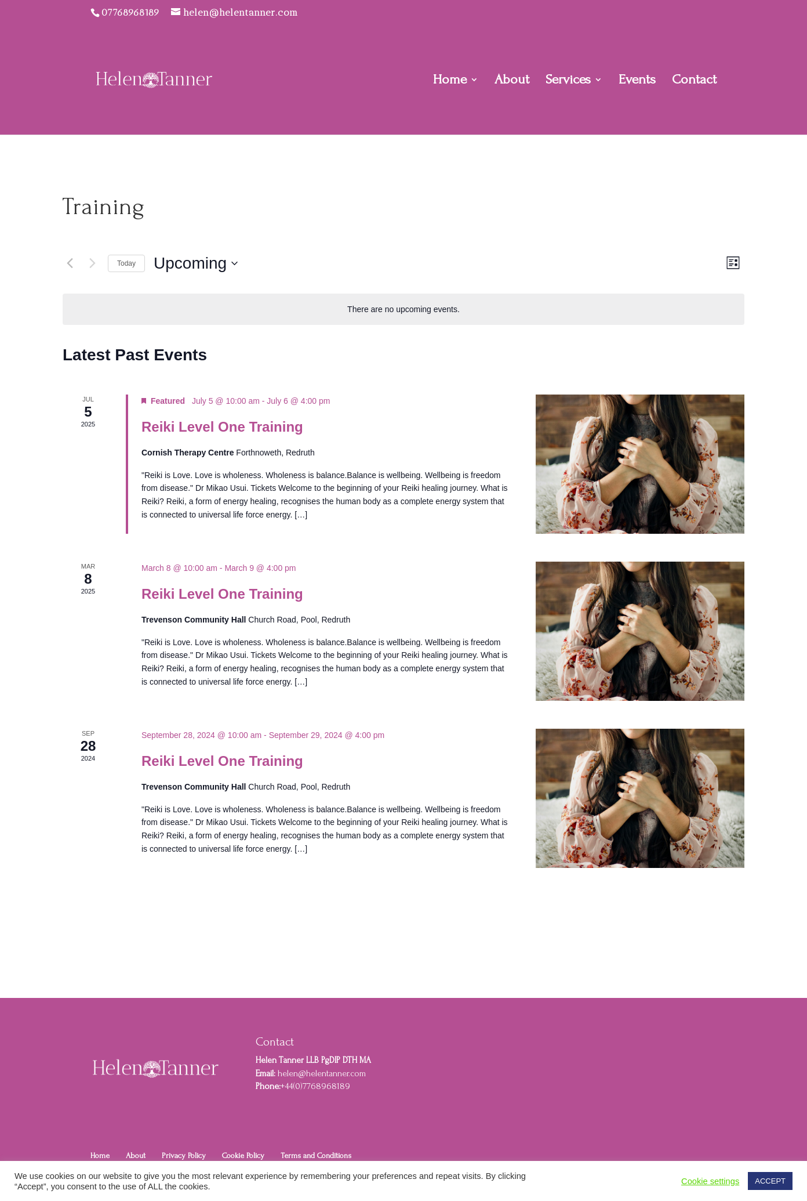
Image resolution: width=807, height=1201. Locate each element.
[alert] (403, 309)
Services (568, 81)
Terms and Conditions (316, 1155)
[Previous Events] (70, 263)
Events (637, 81)
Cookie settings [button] (710, 1181)
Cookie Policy (243, 1155)
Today (126, 263)
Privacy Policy (184, 1155)
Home (450, 81)
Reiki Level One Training (222, 427)
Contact (694, 81)
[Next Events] (92, 263)
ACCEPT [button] (770, 1181)
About (512, 81)
